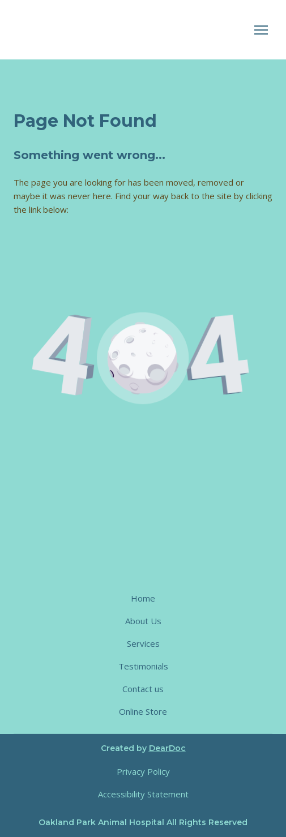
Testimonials (143, 666)
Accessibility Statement (143, 794)
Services (143, 643)
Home (143, 598)
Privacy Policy (143, 771)
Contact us (143, 688)
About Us (143, 620)
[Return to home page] (108, 29)
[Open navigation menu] (261, 30)
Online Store (143, 711)
